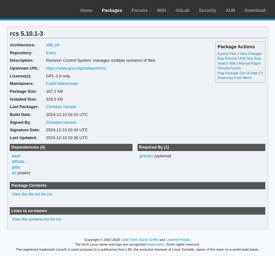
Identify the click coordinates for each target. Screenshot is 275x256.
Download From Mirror (235, 78)
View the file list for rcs (32, 194)
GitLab (182, 10)
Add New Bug (250, 58)
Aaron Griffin (149, 240)
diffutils (18, 161)
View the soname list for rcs (37, 219)
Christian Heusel (61, 106)
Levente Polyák (178, 240)
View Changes (251, 53)
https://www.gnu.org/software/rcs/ (76, 68)
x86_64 (53, 45)
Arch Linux (34, 9)
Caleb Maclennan (62, 83)
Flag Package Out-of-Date (238, 73)
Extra (51, 52)
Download (255, 10)
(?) (261, 73)
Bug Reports (227, 58)
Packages (112, 10)
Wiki (161, 10)
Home (86, 10)
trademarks (155, 244)
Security (207, 10)
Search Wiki (227, 63)
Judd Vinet (129, 240)
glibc (16, 167)
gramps (146, 156)
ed (14, 172)
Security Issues (229, 68)
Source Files (227, 53)
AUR (230, 10)
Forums (140, 10)
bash (16, 156)
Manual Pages (250, 63)
